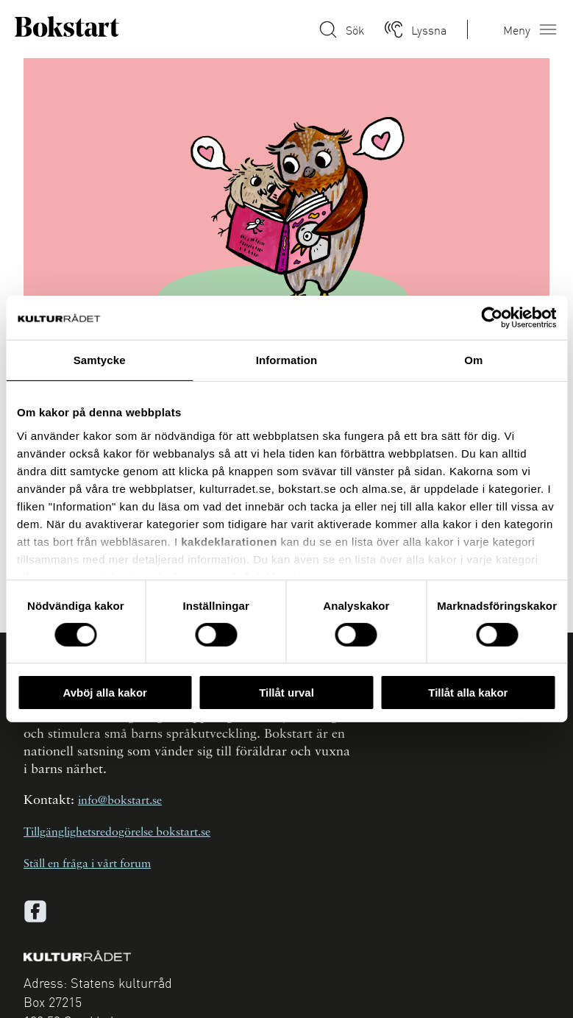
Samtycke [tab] (100, 360)
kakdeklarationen (229, 541)
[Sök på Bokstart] (328, 29)
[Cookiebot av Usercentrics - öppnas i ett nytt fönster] (491, 318)
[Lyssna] (393, 29)
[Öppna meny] (548, 29)
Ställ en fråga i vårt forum (87, 864)
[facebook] (35, 911)
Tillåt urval (286, 692)
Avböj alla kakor (105, 692)
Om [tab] (473, 360)
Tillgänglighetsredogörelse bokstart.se (117, 833)
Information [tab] (287, 360)
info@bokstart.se (120, 801)
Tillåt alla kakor (468, 692)
